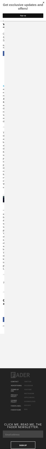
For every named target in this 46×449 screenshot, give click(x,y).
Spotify (27, 405)
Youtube (28, 389)
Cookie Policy (14, 401)
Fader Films (16, 409)
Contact (15, 381)
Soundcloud (29, 401)
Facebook (28, 385)
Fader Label (16, 405)
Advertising (16, 385)
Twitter (27, 381)
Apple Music (29, 397)
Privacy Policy (14, 395)
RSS (25, 409)
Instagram (29, 393)
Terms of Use (15, 390)
